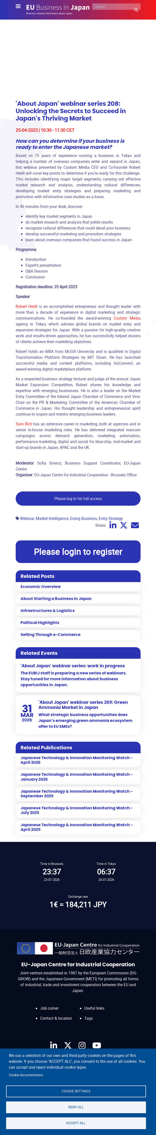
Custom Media (127, 318)
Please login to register (78, 551)
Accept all (76, 1123)
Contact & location (56, 1018)
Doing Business (83, 518)
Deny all (76, 1107)
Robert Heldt (27, 306)
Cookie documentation (26, 1075)
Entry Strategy (111, 518)
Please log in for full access (78, 498)
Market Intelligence (52, 518)
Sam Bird (24, 424)
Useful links (94, 1008)
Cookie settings (76, 1091)
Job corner (49, 1008)
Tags (88, 1018)
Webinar (27, 518)
